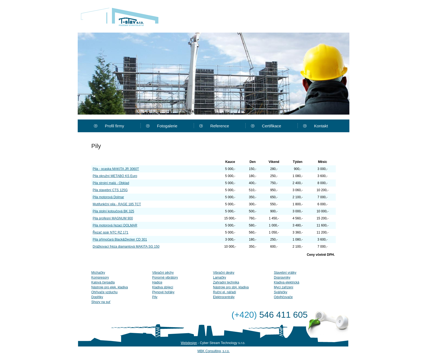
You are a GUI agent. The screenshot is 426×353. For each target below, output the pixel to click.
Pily (154, 297)
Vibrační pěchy (163, 273)
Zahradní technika (226, 282)
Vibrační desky (223, 273)
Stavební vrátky (285, 273)
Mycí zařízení (283, 287)
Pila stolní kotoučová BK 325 (113, 211)
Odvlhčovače (283, 297)
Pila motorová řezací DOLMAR (115, 225)
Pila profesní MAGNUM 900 (113, 218)
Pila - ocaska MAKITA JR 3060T (116, 169)
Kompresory (100, 277)
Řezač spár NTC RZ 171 (110, 232)
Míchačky (98, 273)
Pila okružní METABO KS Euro (115, 176)
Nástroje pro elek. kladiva (109, 287)
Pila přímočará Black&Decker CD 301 (120, 239)
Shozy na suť (101, 302)
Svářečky (280, 292)
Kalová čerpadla (103, 282)
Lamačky (219, 277)
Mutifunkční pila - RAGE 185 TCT (117, 204)
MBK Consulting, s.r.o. (214, 351)
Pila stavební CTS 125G (110, 190)
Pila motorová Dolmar (108, 197)
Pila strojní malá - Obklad (111, 183)
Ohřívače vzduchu (104, 292)
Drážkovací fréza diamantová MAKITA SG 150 (126, 246)
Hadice (157, 282)
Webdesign (189, 343)
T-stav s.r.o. (119, 17)
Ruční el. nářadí (224, 292)
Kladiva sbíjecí (162, 287)
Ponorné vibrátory (165, 277)
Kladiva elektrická (286, 282)
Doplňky (97, 297)
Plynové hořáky (163, 292)
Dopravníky (282, 277)
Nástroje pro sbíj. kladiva (231, 287)
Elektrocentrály (223, 297)
